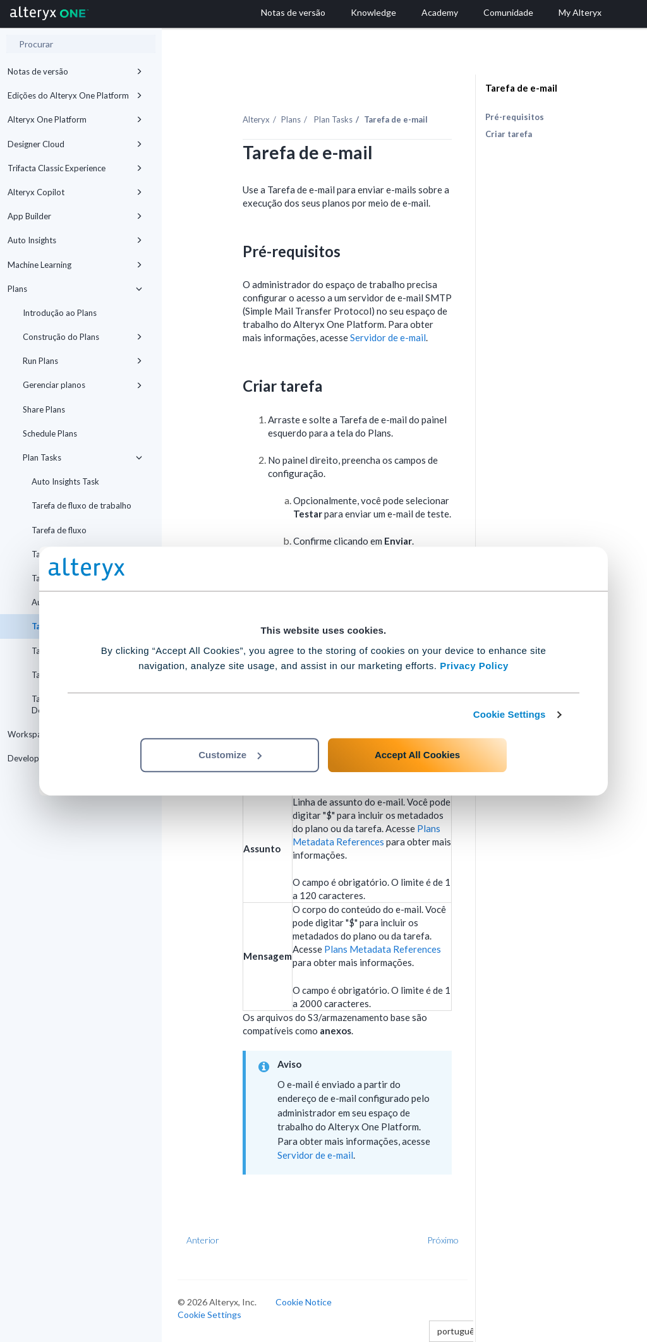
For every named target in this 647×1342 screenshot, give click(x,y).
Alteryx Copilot (75, 192)
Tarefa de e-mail (521, 88)
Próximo (443, 1240)
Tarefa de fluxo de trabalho (81, 505)
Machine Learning (75, 265)
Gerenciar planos (82, 385)
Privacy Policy (474, 665)
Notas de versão (75, 71)
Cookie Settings (509, 714)
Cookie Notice (303, 1302)
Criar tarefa (508, 134)
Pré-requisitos (514, 117)
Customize (230, 754)
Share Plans (44, 409)
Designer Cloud (75, 144)
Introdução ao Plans (60, 313)
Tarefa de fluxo (59, 530)
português (461, 1331)
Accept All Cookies (417, 754)
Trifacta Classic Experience (75, 168)
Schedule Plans (50, 433)
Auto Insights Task (65, 481)
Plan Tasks (82, 457)
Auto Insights (75, 240)
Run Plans (82, 361)
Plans (75, 289)
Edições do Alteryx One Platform (75, 95)
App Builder (75, 216)
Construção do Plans (82, 337)
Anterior (202, 1240)
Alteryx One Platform (75, 119)
